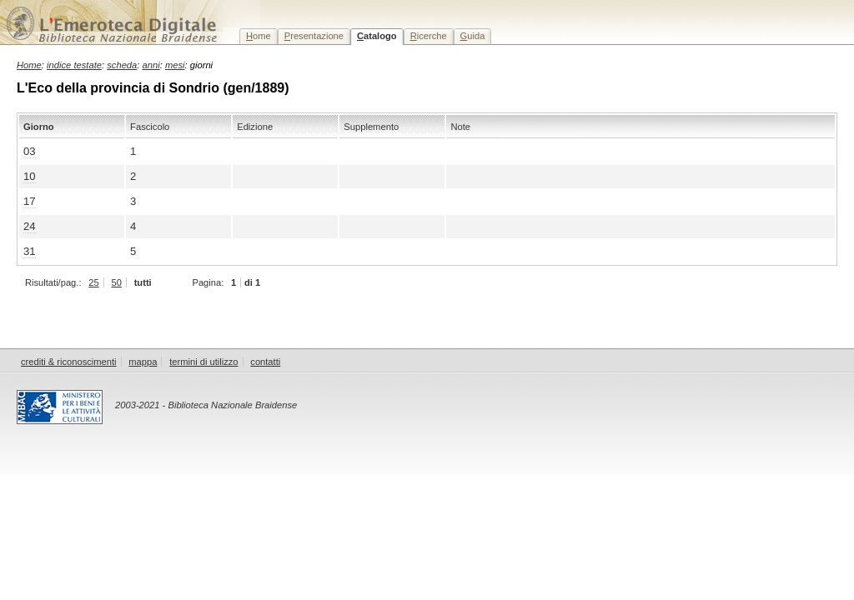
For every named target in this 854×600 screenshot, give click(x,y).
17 (29, 201)
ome (258, 36)
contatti (265, 362)
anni (151, 65)
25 (93, 283)
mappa (142, 362)
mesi (175, 65)
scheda (122, 65)
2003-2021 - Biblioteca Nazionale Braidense (206, 405)
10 (29, 176)
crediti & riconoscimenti (69, 362)
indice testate (74, 65)
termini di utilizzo (203, 362)
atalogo (377, 36)
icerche (428, 36)
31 (29, 251)
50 (116, 283)
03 (29, 151)
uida (472, 36)
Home (29, 65)
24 (29, 226)
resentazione (314, 36)
